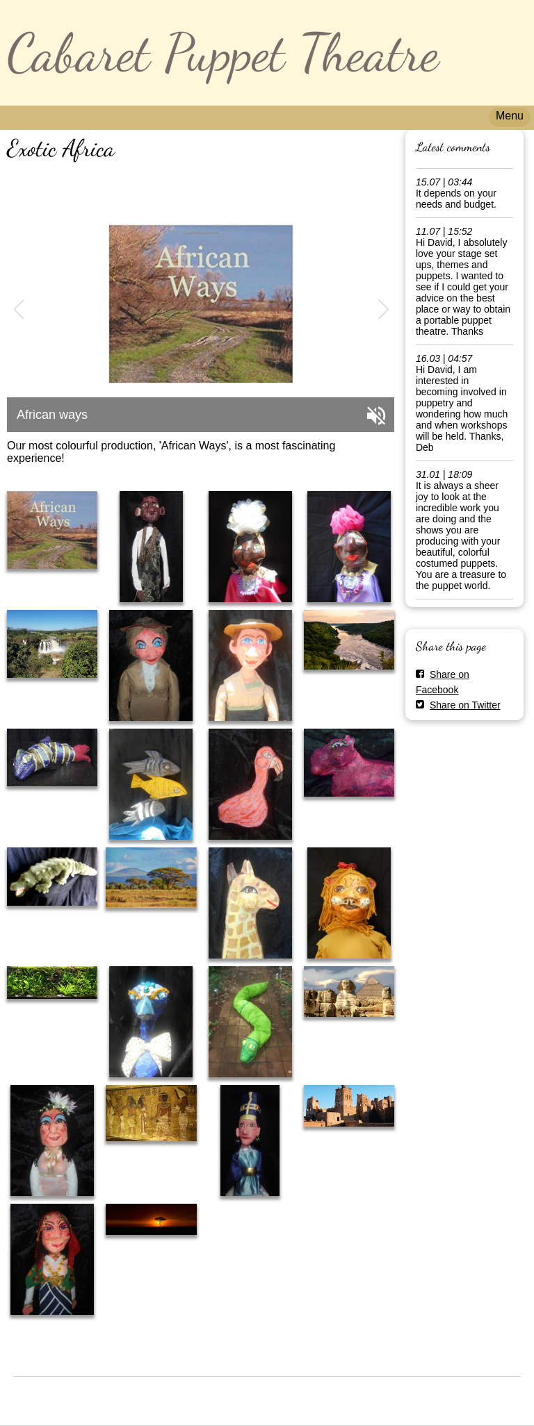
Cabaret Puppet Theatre (223, 52)
